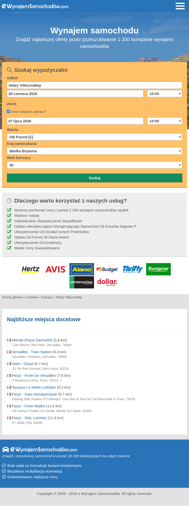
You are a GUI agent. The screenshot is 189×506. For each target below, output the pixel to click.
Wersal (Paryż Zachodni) (29, 340)
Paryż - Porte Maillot (26, 406)
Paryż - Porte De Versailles (31, 375)
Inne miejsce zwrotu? (28, 112)
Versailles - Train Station (29, 352)
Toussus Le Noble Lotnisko (31, 387)
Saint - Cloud (20, 364)
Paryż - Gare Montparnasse (32, 394)
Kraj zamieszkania (22, 144)
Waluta (12, 130)
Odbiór (12, 78)
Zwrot (11, 104)
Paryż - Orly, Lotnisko (27, 418)
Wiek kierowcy (19, 158)
